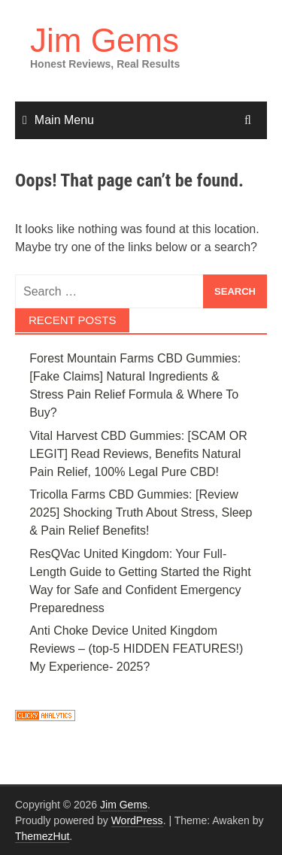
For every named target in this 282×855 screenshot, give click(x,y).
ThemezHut (42, 836)
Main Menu (64, 120)
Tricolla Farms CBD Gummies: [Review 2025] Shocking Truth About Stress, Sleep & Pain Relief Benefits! (140, 512)
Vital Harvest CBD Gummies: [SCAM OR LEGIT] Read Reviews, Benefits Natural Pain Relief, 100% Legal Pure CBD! (138, 453)
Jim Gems (104, 40)
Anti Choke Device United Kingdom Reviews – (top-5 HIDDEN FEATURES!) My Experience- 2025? (136, 648)
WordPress (137, 820)
